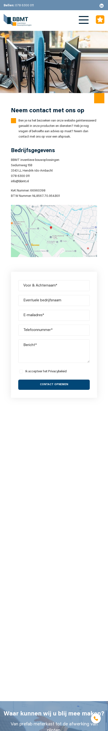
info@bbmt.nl (20, 181)
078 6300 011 (19, 5)
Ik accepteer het (46, 371)
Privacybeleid (57, 371)
